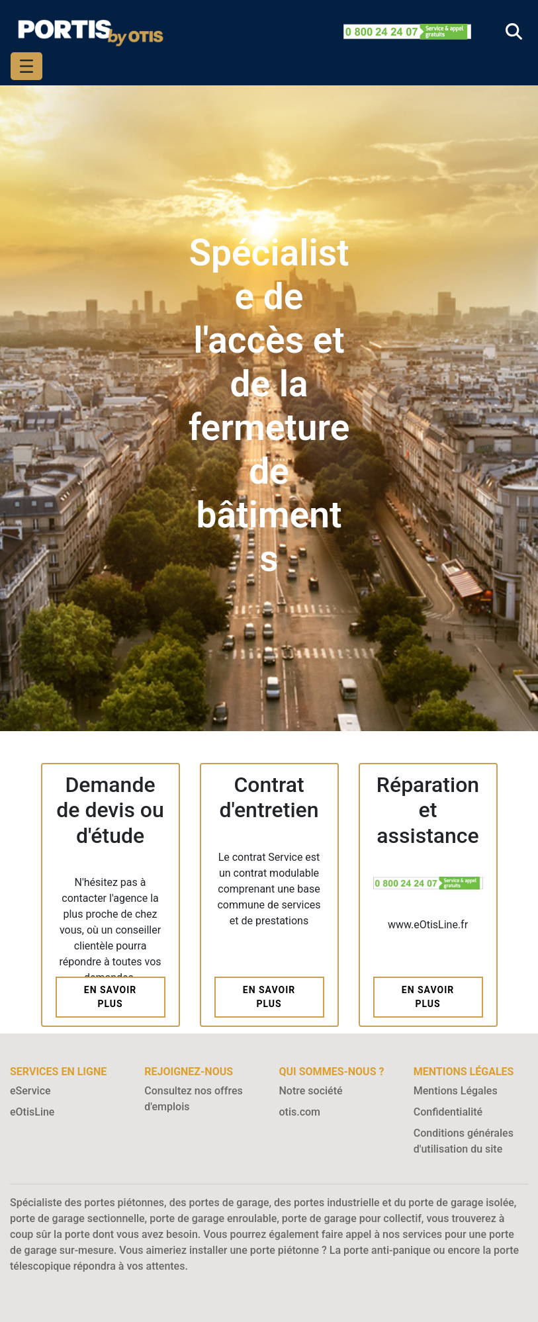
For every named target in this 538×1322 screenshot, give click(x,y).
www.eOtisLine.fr (428, 924)
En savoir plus (110, 997)
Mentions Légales (456, 1090)
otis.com (300, 1112)
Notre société (311, 1090)
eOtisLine (32, 1112)
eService (30, 1090)
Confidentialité (448, 1112)
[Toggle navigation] (26, 66)
